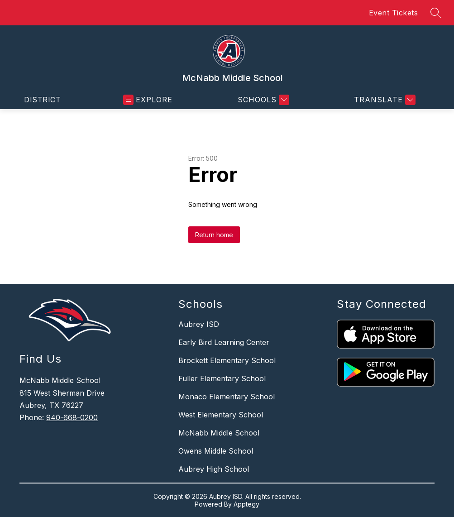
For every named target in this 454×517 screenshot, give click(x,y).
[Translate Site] (384, 99)
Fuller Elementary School (222, 378)
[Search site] (435, 12)
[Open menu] (147, 99)
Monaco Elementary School (226, 396)
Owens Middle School (215, 450)
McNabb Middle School (218, 432)
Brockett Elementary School (227, 360)
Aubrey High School (213, 469)
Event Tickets (393, 12)
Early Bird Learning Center (223, 342)
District (42, 99)
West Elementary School (220, 414)
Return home (214, 235)
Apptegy (246, 504)
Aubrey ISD (198, 324)
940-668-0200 (72, 417)
